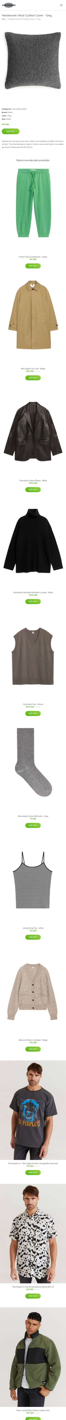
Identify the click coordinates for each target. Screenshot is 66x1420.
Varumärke (16, 109)
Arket (24, 109)
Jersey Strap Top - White (33, 928)
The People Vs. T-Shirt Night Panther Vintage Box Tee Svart (33, 1163)
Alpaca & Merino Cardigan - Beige (33, 1040)
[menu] (61, 5)
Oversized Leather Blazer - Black (33, 480)
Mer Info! (11, 131)
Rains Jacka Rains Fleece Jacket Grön (33, 1410)
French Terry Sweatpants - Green (33, 257)
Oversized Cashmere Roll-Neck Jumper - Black (33, 592)
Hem (3, 19)
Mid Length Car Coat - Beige (33, 368)
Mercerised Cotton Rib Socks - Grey (33, 816)
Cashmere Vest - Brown (33, 704)
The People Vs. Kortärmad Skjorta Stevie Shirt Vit (33, 1287)
